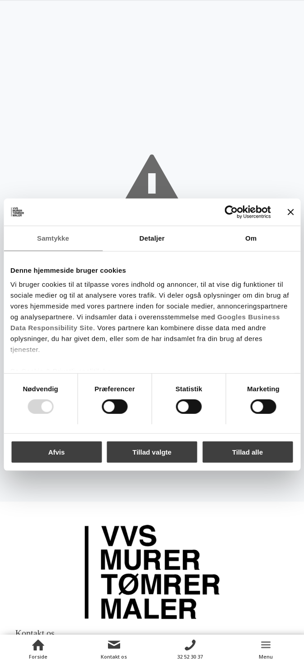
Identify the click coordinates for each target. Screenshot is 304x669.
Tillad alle (247, 452)
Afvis (56, 452)
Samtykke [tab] (53, 238)
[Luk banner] (290, 212)
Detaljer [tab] (152, 238)
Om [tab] (251, 238)
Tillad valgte (151, 452)
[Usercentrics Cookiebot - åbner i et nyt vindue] (231, 211)
